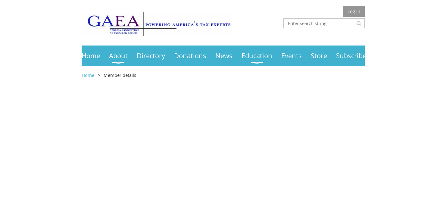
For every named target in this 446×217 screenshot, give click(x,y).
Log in (354, 11)
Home (88, 75)
